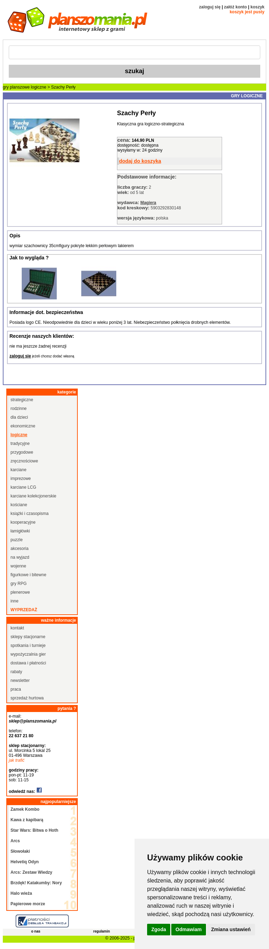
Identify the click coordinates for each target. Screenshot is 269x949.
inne (15, 601)
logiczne (38, 87)
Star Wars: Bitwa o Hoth (34, 830)
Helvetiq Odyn (25, 861)
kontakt (17, 628)
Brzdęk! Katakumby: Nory (36, 882)
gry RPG (19, 583)
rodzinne (19, 408)
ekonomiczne (23, 426)
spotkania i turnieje (28, 645)
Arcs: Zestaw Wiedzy (31, 872)
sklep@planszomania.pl (32, 721)
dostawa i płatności (28, 663)
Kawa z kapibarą (27, 819)
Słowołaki (20, 851)
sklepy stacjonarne (28, 636)
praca (16, 689)
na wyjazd (20, 557)
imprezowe (21, 478)
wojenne (18, 566)
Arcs (15, 840)
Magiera (148, 202)
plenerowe (20, 592)
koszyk (257, 7)
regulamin (101, 931)
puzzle (17, 539)
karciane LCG (23, 487)
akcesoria (19, 548)
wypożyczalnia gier (28, 654)
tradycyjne (20, 443)
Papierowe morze (28, 903)
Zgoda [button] (158, 929)
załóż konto (235, 7)
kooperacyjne (23, 522)
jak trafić (17, 760)
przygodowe (22, 452)
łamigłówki (20, 531)
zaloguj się (209, 7)
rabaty (16, 671)
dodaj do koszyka (140, 161)
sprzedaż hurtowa (27, 698)
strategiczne (22, 399)
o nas (35, 931)
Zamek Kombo (25, 809)
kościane (19, 504)
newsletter (20, 680)
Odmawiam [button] (188, 929)
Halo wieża (21, 893)
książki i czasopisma (30, 513)
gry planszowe (16, 87)
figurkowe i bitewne (28, 574)
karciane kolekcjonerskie (33, 496)
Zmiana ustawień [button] (231, 929)
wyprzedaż (24, 609)
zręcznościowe (24, 461)
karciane (18, 469)
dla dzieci (19, 417)
